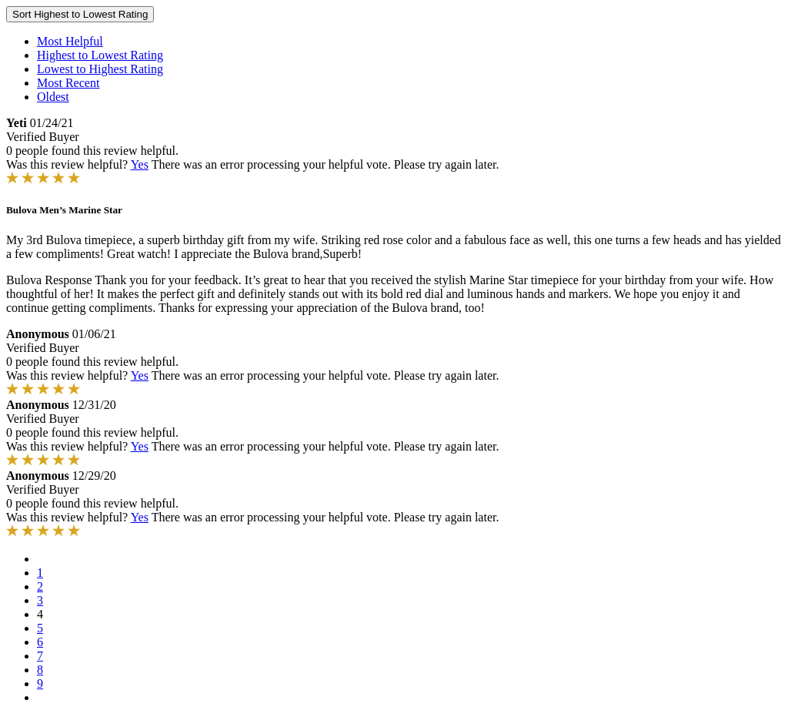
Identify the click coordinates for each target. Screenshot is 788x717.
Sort (80, 14)
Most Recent (68, 82)
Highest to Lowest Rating (100, 55)
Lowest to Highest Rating (100, 68)
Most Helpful (70, 41)
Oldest (53, 96)
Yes (140, 164)
